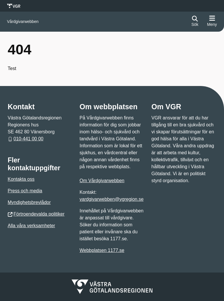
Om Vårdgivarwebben (102, 180)
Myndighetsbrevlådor (29, 202)
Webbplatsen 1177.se (102, 250)
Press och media (25, 190)
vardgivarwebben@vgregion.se (112, 199)
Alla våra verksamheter (31, 225)
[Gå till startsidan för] (23, 22)
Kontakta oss (21, 179)
